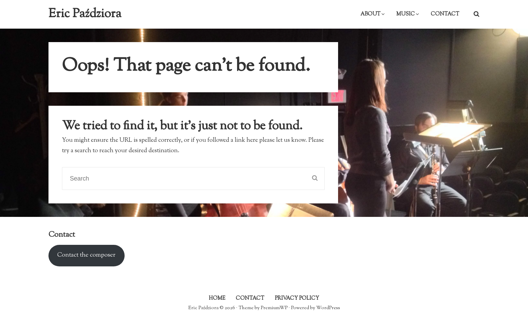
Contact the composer (86, 255)
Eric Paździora (84, 14)
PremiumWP (274, 308)
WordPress (328, 308)
